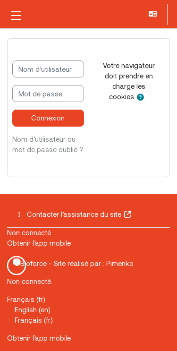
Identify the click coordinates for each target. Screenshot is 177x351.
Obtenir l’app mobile (39, 243)
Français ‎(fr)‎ (26, 299)
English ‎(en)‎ (33, 309)
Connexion (48, 117)
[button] (154, 14)
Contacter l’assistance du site (73, 214)
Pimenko (120, 263)
